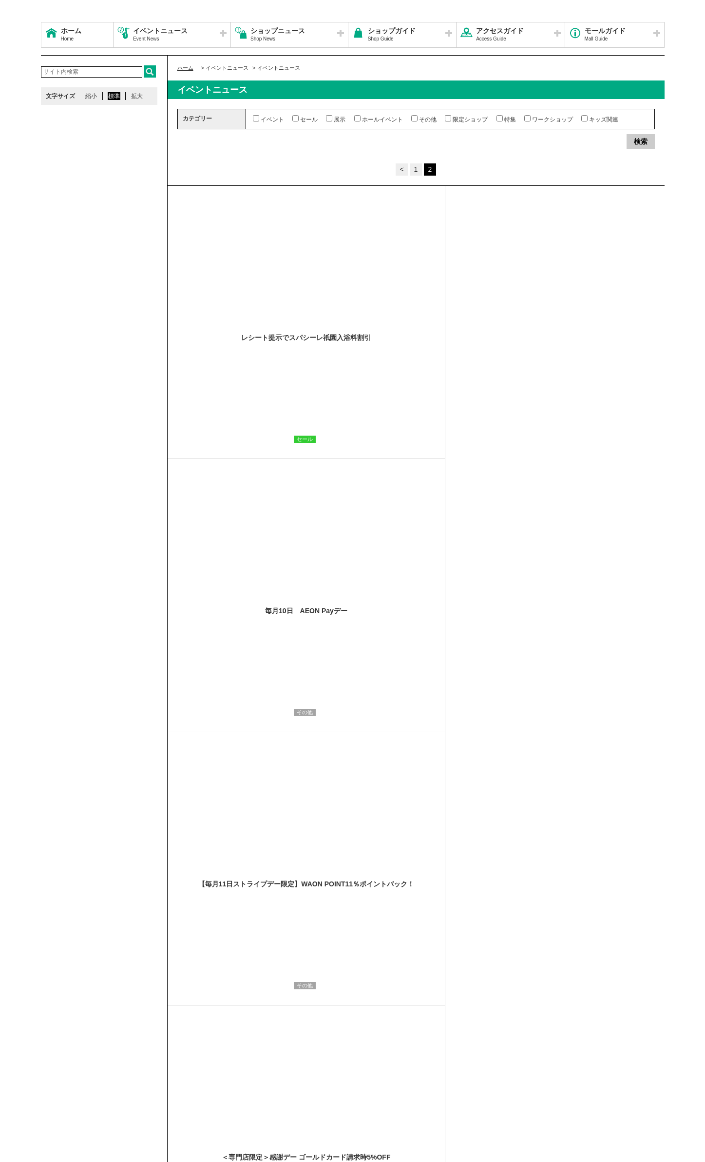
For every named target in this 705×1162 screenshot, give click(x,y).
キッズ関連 (599, 119)
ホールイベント (378, 119)
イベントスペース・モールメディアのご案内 (436, 1082)
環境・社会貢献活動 (135, 1093)
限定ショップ (466, 119)
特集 (506, 119)
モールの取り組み (195, 1093)
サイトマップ (63, 1082)
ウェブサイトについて (188, 1082)
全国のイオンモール (72, 1093)
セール (305, 119)
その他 (424, 119)
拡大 (137, 96)
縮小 (91, 96)
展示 (335, 119)
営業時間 (103, 1082)
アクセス (137, 1082)
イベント (268, 119)
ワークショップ (548, 119)
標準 (114, 96)
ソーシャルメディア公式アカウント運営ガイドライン (298, 1082)
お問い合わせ (522, 1082)
